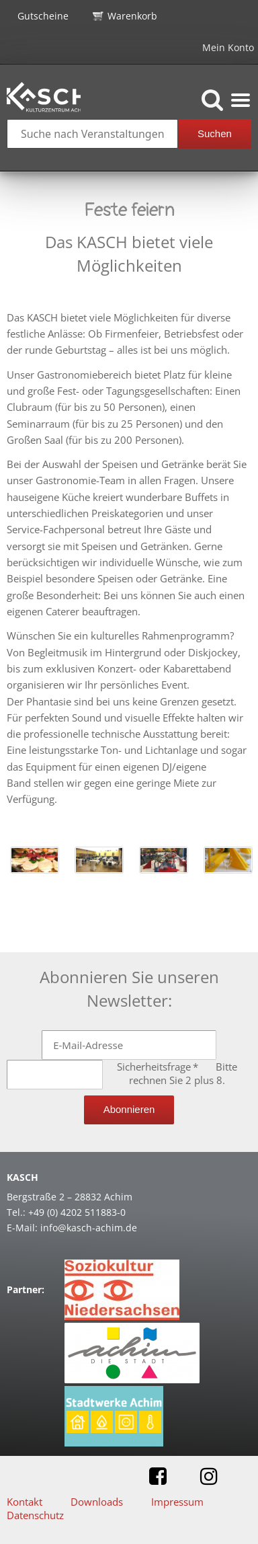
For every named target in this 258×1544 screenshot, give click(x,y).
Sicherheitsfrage (159, 1066)
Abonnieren (129, 1109)
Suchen (215, 133)
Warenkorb (132, 15)
